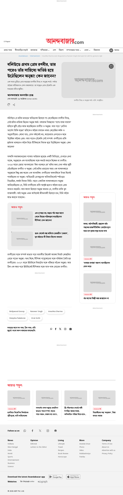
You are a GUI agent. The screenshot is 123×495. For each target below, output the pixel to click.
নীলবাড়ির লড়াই (21, 50)
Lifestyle (61, 444)
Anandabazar (23, 56)
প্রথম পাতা (8, 50)
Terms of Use (107, 444)
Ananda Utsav (84, 444)
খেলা (87, 50)
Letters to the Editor (38, 447)
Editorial (33, 444)
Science (11, 466)
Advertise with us (108, 450)
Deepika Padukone (17, 318)
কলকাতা (34, 50)
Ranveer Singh (36, 311)
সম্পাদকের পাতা (73, 50)
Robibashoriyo (85, 453)
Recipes (61, 450)
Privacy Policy (107, 453)
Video (81, 450)
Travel (60, 447)
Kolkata (11, 444)
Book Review (63, 453)
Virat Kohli (35, 318)
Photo (81, 447)
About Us (105, 447)
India (10, 450)
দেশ (54, 50)
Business (11, 463)
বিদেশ (61, 50)
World (10, 453)
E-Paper (7, 41)
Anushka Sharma (55, 311)
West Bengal (13, 447)
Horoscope (62, 457)
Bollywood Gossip (17, 311)
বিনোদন (97, 50)
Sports (10, 457)
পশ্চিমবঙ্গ (45, 50)
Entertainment (35, 56)
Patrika (82, 457)
